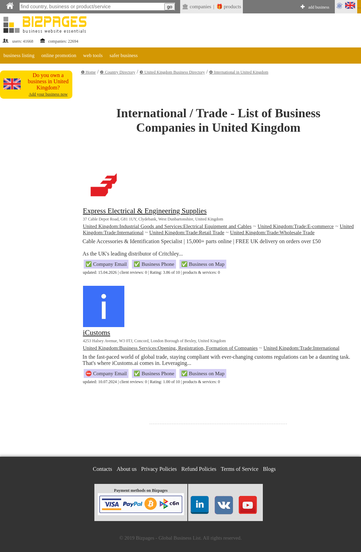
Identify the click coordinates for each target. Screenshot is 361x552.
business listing (18, 55)
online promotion (58, 55)
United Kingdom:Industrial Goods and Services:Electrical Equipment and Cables (167, 226)
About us (127, 469)
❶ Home (88, 72)
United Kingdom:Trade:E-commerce (296, 226)
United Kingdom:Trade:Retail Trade (186, 232)
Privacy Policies (159, 469)
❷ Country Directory (117, 72)
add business (318, 7)
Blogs (269, 469)
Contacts (102, 469)
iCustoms (96, 332)
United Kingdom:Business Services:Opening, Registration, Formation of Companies (170, 348)
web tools (93, 55)
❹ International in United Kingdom (238, 72)
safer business (124, 55)
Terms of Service (239, 469)
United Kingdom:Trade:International (302, 348)
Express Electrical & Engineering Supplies (145, 211)
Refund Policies (198, 469)
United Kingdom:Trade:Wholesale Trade (272, 232)
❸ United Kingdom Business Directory (172, 72)
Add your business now (48, 94)
